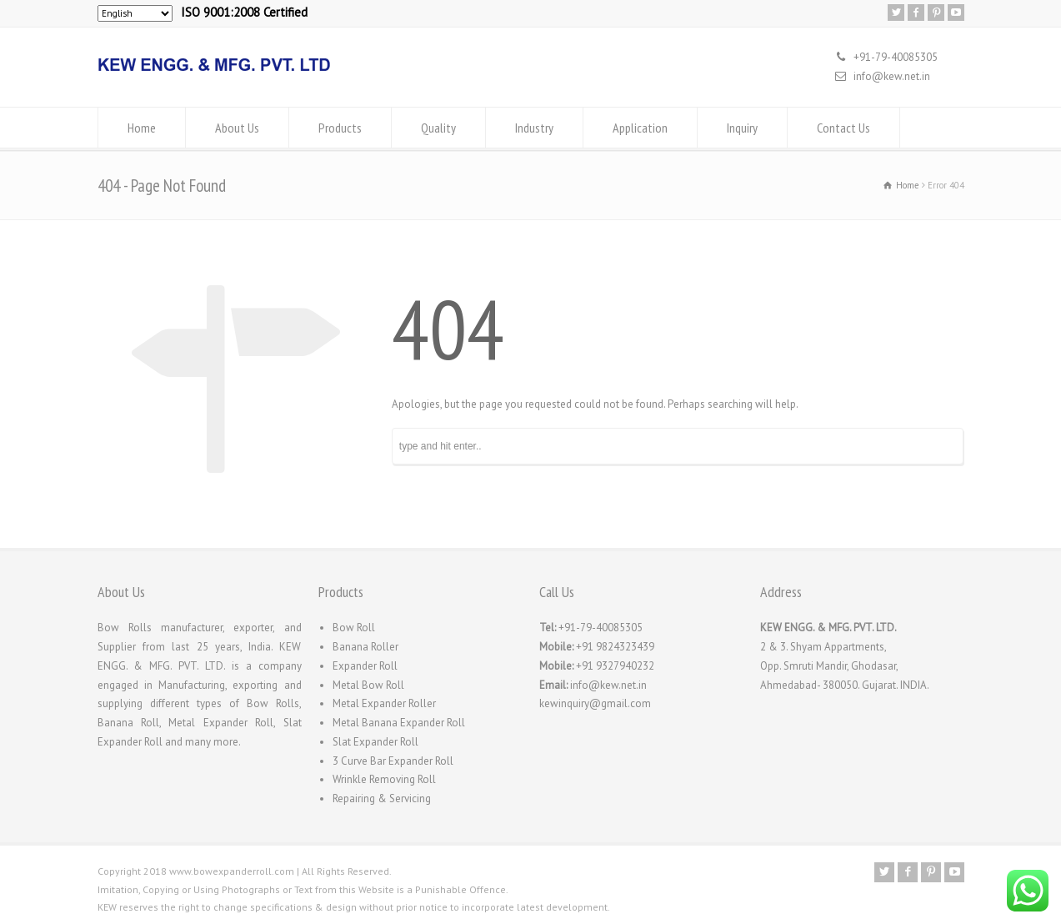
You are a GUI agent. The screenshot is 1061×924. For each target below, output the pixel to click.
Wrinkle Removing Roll (384, 779)
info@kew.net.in (891, 76)
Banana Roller (365, 647)
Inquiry (742, 127)
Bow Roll (354, 627)
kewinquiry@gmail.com (595, 703)
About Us (237, 127)
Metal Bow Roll (368, 685)
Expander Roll (365, 666)
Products (340, 127)
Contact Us (843, 127)
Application (640, 127)
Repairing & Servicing (382, 798)
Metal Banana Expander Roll (399, 723)
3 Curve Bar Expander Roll (393, 761)
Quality (438, 127)
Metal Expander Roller (384, 703)
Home (142, 127)
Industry (534, 127)
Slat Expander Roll (375, 742)
